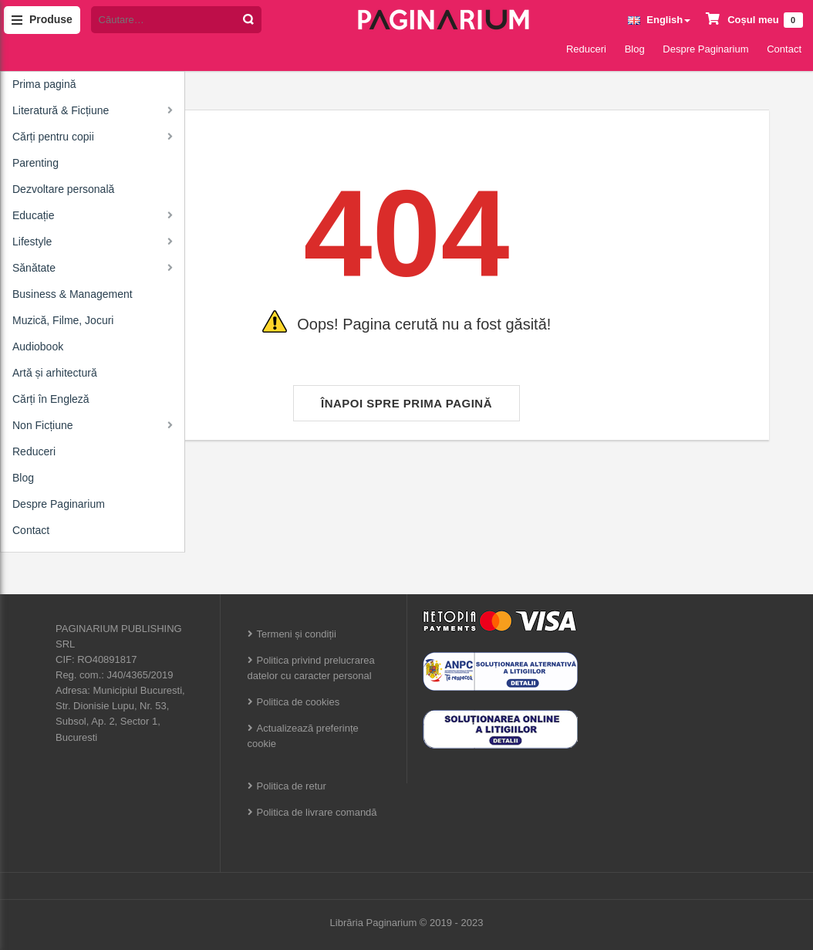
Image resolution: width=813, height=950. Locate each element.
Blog (635, 49)
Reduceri (586, 49)
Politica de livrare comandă (317, 812)
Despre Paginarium (705, 49)
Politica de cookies (298, 702)
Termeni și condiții (296, 634)
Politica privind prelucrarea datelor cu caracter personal (311, 667)
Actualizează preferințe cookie (303, 735)
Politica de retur (291, 786)
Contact (784, 49)
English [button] (659, 19)
